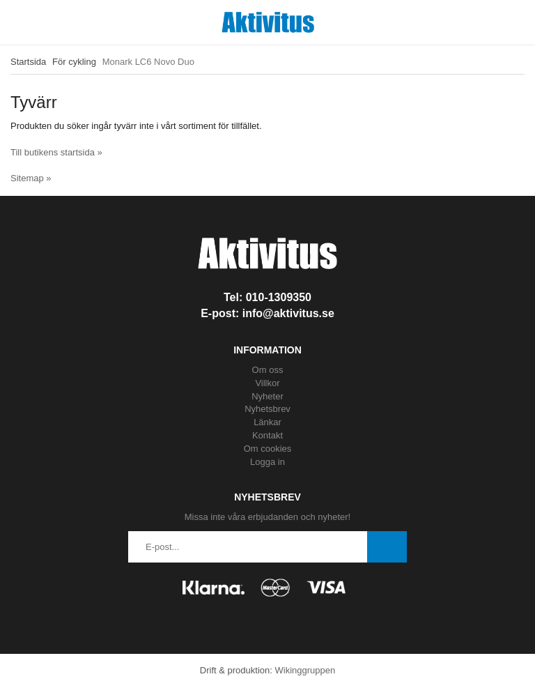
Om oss (268, 370)
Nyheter (267, 396)
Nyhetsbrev (267, 409)
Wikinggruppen (304, 670)
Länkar (267, 422)
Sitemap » (31, 178)
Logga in (267, 462)
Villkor (267, 383)
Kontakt (267, 435)
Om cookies (268, 448)
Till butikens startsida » (56, 152)
